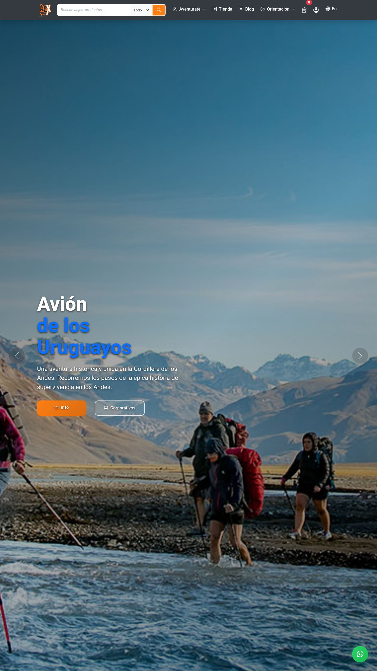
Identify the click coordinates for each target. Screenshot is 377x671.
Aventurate (187, 9)
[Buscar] (159, 10)
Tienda (222, 9)
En (331, 9)
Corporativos (119, 408)
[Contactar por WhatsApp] (360, 654)
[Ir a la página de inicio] (45, 10)
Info (61, 407)
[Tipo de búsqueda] (142, 10)
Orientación (275, 9)
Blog (246, 9)
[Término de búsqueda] (94, 10)
